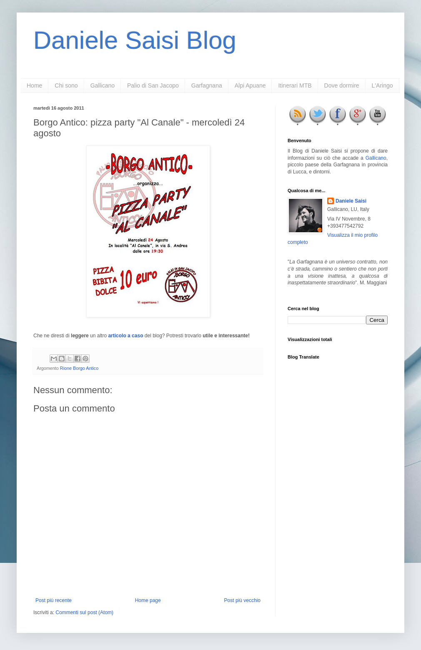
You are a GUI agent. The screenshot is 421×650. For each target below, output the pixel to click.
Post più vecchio (242, 600)
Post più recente (53, 600)
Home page (148, 600)
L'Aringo (382, 85)
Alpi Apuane (250, 85)
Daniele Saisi (351, 201)
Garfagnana (206, 85)
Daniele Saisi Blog (134, 40)
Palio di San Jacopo (153, 85)
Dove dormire (341, 85)
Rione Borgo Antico (79, 368)
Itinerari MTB (294, 85)
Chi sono (66, 85)
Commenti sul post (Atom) (84, 612)
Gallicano (102, 85)
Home (34, 85)
